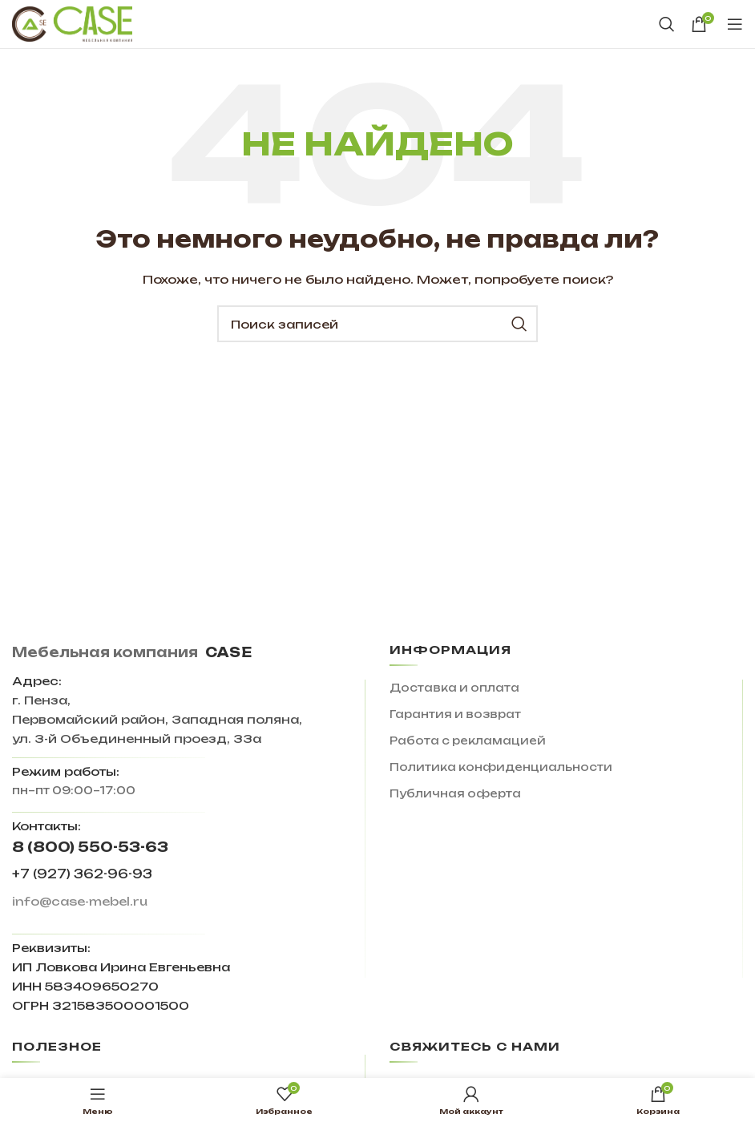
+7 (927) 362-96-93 (82, 874)
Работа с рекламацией (468, 740)
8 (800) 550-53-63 (90, 846)
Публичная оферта (455, 793)
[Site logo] (72, 23)
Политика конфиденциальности (501, 767)
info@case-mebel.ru (79, 901)
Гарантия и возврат (455, 714)
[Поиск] (667, 24)
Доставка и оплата (454, 687)
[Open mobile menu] (735, 24)
